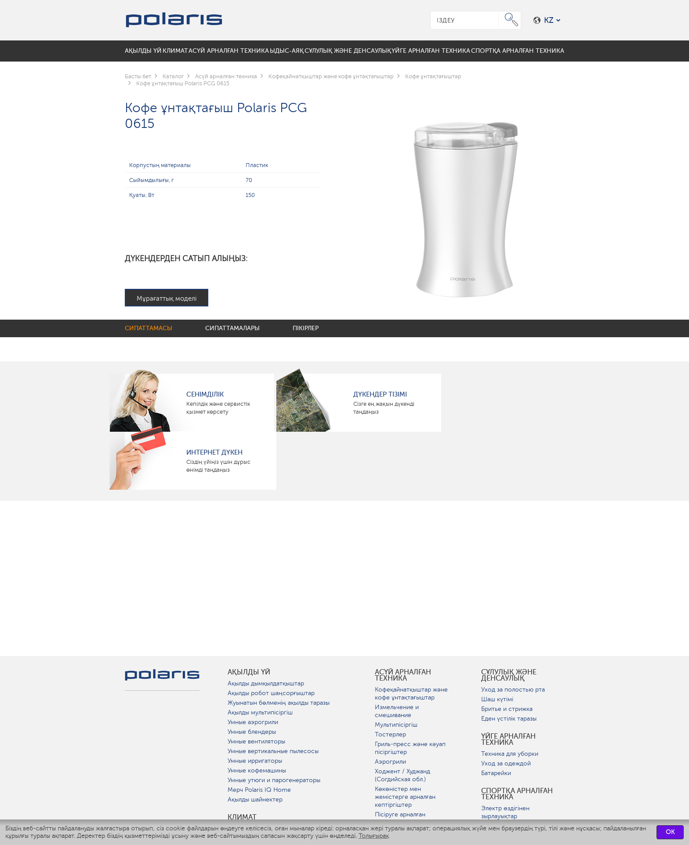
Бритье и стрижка (507, 709)
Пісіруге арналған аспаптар (400, 818)
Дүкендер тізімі (380, 394)
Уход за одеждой (506, 763)
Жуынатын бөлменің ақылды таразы (279, 703)
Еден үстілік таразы (509, 718)
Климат (242, 817)
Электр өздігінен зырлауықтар (505, 812)
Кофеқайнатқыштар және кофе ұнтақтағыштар (411, 693)
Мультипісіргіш (396, 724)
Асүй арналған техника (403, 675)
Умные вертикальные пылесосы (273, 751)
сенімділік (205, 394)
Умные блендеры (252, 732)
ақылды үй (249, 672)
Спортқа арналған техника (517, 794)
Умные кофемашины (257, 770)
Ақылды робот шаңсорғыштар (271, 693)
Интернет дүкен (214, 452)
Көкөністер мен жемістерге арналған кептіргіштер (405, 797)
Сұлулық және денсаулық (509, 675)
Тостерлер (390, 734)
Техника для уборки (509, 754)
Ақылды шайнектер (255, 799)
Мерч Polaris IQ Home (259, 790)
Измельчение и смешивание (397, 711)
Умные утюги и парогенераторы (274, 780)
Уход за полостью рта (513, 689)
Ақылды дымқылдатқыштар (266, 683)
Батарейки (496, 773)
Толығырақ (374, 836)
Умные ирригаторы (255, 761)
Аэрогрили (390, 761)
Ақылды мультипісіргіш (260, 712)
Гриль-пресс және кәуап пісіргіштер (410, 748)
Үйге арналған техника (508, 739)
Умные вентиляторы (256, 741)
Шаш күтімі (497, 699)
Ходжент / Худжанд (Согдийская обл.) (402, 775)
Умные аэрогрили (253, 722)
